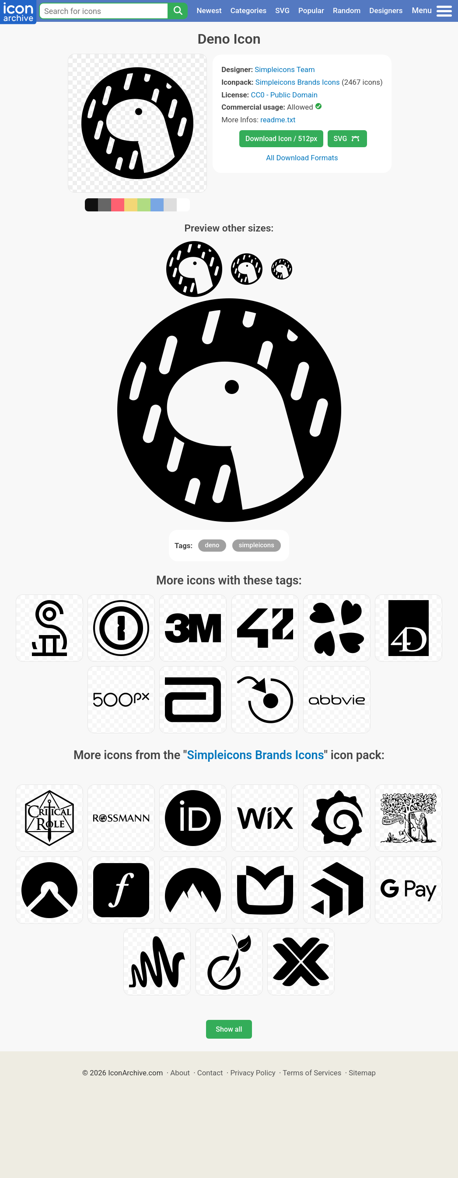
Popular (311, 10)
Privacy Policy (252, 1072)
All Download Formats (302, 157)
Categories (249, 10)
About (180, 1072)
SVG (282, 10)
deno (212, 545)
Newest (208, 10)
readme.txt (277, 119)
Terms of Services (312, 1072)
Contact (210, 1072)
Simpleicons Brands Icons (297, 82)
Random (346, 10)
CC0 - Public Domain (284, 94)
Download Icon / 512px (281, 139)
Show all (229, 1029)
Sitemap (362, 1072)
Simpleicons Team (285, 69)
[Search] (178, 11)
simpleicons (256, 545)
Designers (385, 10)
